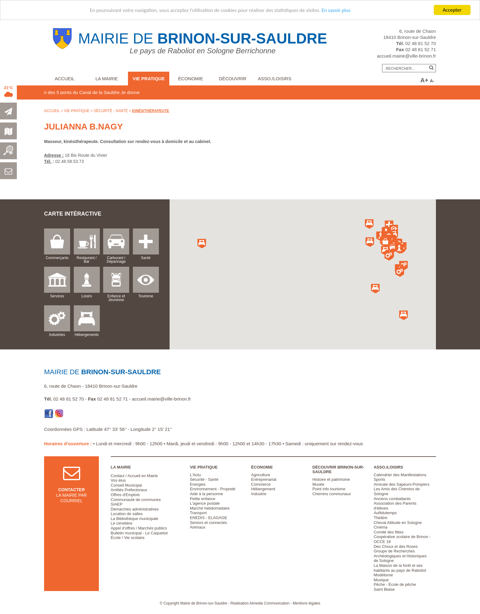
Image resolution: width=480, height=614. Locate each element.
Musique (381, 580)
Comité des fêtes (389, 532)
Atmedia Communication (269, 603)
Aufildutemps (385, 512)
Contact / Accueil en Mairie (134, 475)
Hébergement (263, 489)
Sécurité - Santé (111, 111)
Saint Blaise (384, 589)
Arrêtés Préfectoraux (129, 490)
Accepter (452, 10)
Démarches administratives (135, 509)
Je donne (143, 92)
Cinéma (381, 527)
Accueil (65, 78)
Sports (379, 479)
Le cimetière (122, 523)
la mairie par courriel (71, 489)
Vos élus (118, 480)
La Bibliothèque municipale (134, 518)
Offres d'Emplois (125, 494)
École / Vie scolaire (127, 537)
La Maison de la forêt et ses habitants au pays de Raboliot (400, 568)
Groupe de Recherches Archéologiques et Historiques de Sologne (400, 556)
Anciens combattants (392, 498)
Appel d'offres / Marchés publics (139, 528)
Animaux (197, 527)
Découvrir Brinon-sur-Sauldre (338, 469)
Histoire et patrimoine (331, 479)
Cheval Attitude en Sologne (398, 522)
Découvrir (232, 78)
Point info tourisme (329, 489)
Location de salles (127, 513)
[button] (385, 242)
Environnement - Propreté (212, 489)
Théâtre (381, 517)
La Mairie (107, 78)
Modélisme (383, 575)
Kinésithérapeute (150, 111)
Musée (318, 484)
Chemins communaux (332, 494)
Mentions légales (306, 603)
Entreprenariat (263, 479)
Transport (198, 512)
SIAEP (116, 504)
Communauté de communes (136, 499)
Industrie (258, 494)
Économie (190, 78)
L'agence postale (205, 503)
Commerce (261, 484)
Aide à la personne (206, 494)
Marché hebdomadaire (210, 508)
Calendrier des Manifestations (400, 475)
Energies (197, 484)
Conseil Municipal (126, 485)
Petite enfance (202, 498)
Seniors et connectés (208, 522)
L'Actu (195, 475)
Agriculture (260, 475)
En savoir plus (335, 10)
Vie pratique (149, 78)
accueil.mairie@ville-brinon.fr (406, 55)
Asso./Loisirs (274, 78)
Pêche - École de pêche (395, 584)
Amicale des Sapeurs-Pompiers (401, 484)
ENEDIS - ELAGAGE (208, 517)
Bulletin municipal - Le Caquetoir (139, 533)
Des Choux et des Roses (396, 546)
